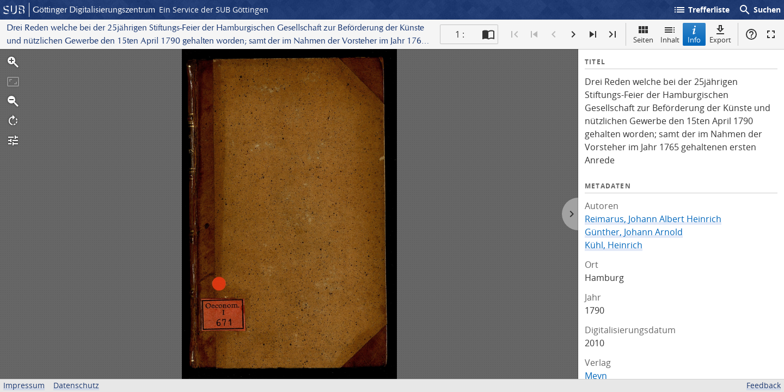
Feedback (763, 385)
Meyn (596, 376)
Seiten (643, 34)
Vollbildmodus (770, 34)
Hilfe (751, 34)
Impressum (24, 385)
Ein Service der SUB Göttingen (213, 9)
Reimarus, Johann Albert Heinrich (653, 219)
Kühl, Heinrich (613, 245)
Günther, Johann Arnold (634, 232)
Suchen (759, 9)
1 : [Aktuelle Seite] (459, 34)
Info (694, 34)
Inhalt (669, 34)
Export (720, 34)
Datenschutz (76, 385)
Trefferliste (701, 9)
